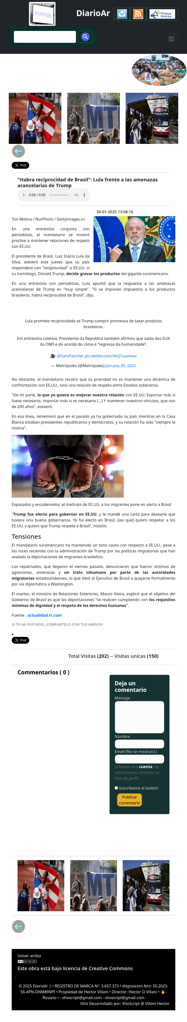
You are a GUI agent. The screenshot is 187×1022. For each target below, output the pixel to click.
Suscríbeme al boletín (138, 788)
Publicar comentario (129, 800)
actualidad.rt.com (45, 615)
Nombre (122, 736)
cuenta (145, 766)
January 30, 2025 (121, 365)
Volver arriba (29, 955)
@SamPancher (70, 356)
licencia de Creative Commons (98, 968)
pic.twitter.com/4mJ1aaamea (111, 356)
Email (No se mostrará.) (136, 751)
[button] (122, 14)
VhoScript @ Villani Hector (145, 1003)
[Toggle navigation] (171, 39)
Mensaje (122, 698)
